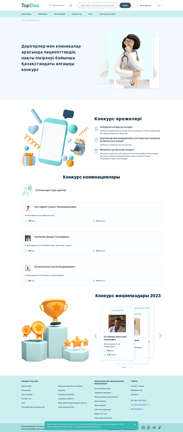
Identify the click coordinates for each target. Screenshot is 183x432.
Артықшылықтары (102, 388)
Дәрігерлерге (100, 401)
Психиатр (46, 275)
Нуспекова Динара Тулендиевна (51, 236)
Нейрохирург (109, 346)
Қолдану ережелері (66, 394)
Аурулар (61, 390)
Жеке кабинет (146, 5)
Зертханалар (59, 14)
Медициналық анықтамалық (70, 386)
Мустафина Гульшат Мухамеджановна (55, 206)
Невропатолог (48, 215)
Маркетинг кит (100, 414)
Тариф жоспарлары (102, 393)
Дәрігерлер (26, 14)
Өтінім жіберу (137, 409)
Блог (91, 14)
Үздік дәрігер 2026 (107, 14)
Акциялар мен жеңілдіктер (33, 407)
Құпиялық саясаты (66, 399)
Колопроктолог (48, 245)
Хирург (69, 245)
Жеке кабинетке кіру (103, 418)
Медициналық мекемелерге (106, 397)
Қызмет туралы (137, 386)
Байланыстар (136, 390)
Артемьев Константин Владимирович (54, 266)
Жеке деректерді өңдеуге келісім (72, 403)
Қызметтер (77, 14)
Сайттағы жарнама (102, 409)
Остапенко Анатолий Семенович (115, 338)
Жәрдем (134, 394)
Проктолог (60, 245)
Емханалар (42, 14)
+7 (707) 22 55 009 (138, 404)
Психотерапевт (57, 275)
